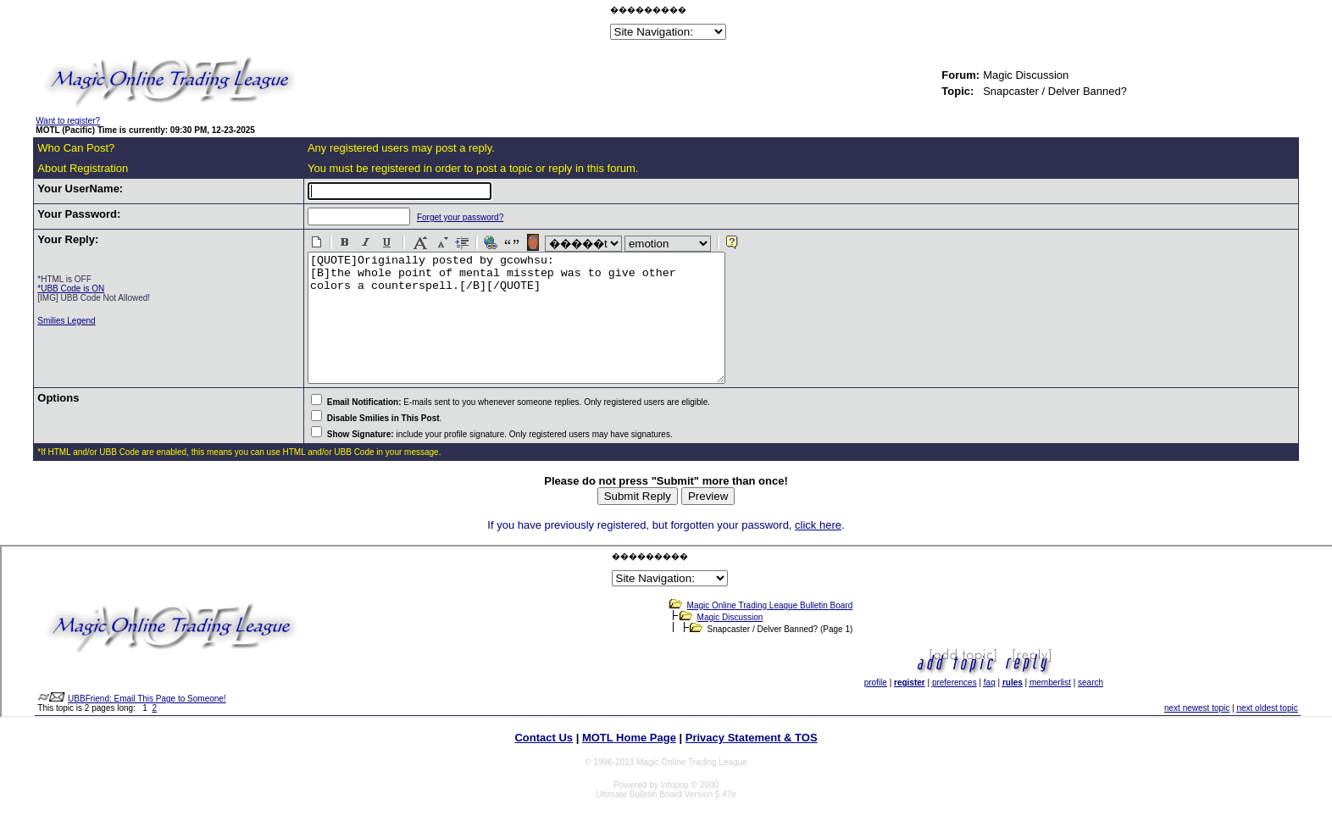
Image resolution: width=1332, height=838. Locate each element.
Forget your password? (445, 217)
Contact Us (543, 763)
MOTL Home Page (629, 763)
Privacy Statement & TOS (751, 763)
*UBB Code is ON (70, 288)
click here (818, 550)
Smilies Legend (66, 320)
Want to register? (68, 120)
